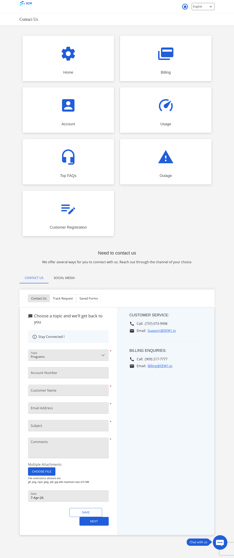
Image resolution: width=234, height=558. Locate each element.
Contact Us (34, 278)
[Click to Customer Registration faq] (68, 213)
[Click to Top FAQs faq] (68, 161)
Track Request (63, 298)
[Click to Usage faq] (165, 110)
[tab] (34, 278)
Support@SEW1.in (162, 330)
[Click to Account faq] (68, 110)
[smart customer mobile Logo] (37, 3)
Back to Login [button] (185, 7)
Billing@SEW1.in (160, 366)
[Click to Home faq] (68, 58)
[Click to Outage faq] (165, 161)
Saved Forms (88, 298)
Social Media (64, 278)
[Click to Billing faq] (165, 58)
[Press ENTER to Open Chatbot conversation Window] (220, 542)
